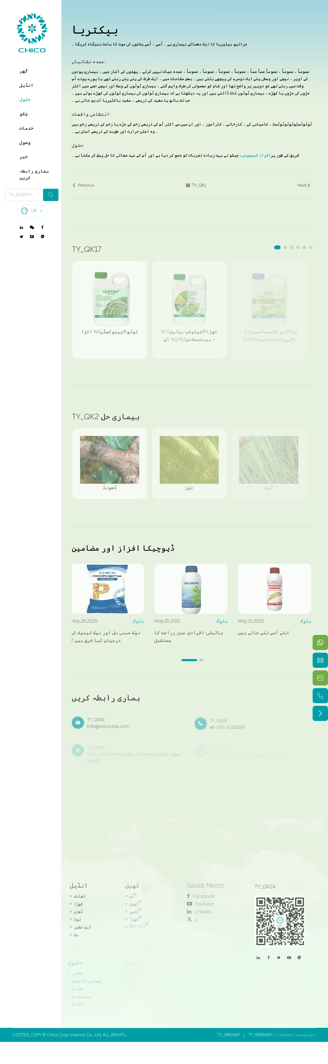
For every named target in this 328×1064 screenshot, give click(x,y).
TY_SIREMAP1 (260, 1034)
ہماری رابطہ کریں (34, 174)
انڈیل (26, 85)
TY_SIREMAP (228, 1034)
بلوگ (134, 621)
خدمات (26, 128)
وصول (25, 142)
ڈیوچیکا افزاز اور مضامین (123, 548)
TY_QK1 (196, 186)
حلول (25, 99)
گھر (23, 71)
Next (304, 186)
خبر (23, 156)
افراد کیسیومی (256, 155)
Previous (83, 186)
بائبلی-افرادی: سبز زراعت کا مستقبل (184, 636)
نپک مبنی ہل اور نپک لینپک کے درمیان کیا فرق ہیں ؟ (101, 636)
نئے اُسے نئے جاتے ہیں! (259, 632)
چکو (23, 114)
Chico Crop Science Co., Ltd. (74, 1034)
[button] (277, 247)
